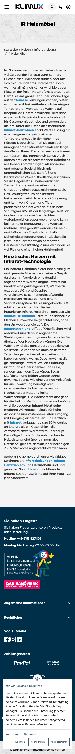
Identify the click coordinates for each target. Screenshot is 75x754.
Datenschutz (32, 734)
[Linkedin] (19, 639)
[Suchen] (52, 7)
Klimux (35, 469)
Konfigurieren (38, 741)
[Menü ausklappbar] (6, 6)
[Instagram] (13, 639)
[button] (37, 603)
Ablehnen (20, 741)
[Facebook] (7, 639)
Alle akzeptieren (59, 741)
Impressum (12, 734)
